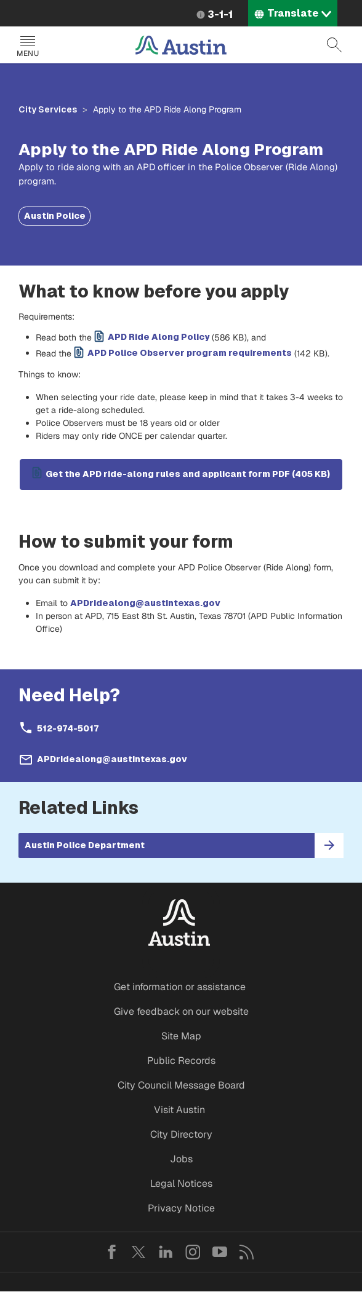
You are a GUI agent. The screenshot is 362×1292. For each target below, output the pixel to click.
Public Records (181, 1060)
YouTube (219, 1252)
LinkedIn (165, 1252)
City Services (47, 109)
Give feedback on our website (181, 1011)
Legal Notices (181, 1183)
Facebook (111, 1252)
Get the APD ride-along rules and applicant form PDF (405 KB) (188, 473)
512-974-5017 (68, 728)
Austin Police (55, 215)
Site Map (181, 1036)
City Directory (181, 1134)
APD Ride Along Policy (158, 336)
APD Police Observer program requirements (189, 352)
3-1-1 (220, 14)
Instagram (192, 1252)
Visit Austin (179, 1109)
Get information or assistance (180, 986)
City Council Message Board (181, 1085)
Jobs (181, 1158)
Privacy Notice (181, 1208)
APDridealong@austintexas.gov (145, 603)
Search (334, 44)
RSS (246, 1252)
